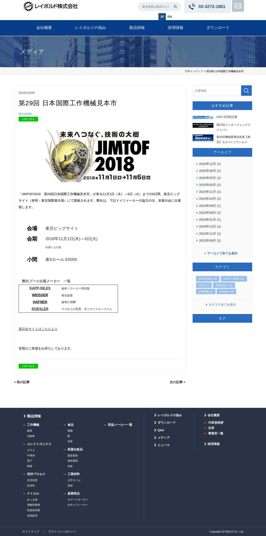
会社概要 (44, 27)
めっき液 (32, 499)
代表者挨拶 (215, 422)
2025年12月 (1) (209, 163)
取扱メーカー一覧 (120, 424)
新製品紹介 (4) (224, 282)
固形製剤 (73, 455)
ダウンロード (218, 27)
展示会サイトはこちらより (38, 329)
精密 (29, 465)
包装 (70, 441)
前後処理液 (33, 510)
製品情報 (137, 27)
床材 (70, 485)
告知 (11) (204, 282)
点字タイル (74, 480)
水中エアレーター (78, 504)
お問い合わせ (237, 6)
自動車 (31, 435)
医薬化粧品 (75, 449)
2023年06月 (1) (209, 237)
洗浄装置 (32, 480)
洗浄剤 (31, 485)
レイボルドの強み (90, 27)
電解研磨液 (33, 504)
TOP (187, 71)
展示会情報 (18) (208, 275)
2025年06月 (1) (209, 170)
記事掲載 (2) (206, 288)
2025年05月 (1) (209, 177)
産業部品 (74, 493)
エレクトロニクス (39, 444)
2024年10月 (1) (209, 197)
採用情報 (175, 27)
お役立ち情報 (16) (233, 275)
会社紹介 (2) (226, 288)
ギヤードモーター (78, 499)
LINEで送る (28, 119)
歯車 (29, 430)
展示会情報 (26, 113)
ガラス (31, 450)
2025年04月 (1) (209, 183)
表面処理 (32, 515)
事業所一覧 (215, 433)
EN (170, 16)
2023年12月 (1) (209, 224)
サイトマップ (30, 531)
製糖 (70, 430)
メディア (198, 71)
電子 (29, 460)
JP (162, 16)
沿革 (211, 428)
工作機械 (33, 424)
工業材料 (74, 474)
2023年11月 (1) (209, 230)
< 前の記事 (21, 382)
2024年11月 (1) (209, 190)
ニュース (164, 445)
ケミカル (33, 493)
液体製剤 (73, 460)
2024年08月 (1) (209, 203)
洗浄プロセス (36, 474)
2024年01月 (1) (209, 217)
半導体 (31, 455)
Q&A (161, 430)
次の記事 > (178, 382)
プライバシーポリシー (60, 531)
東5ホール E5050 (61, 259)
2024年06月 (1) (209, 210)
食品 (71, 424)
